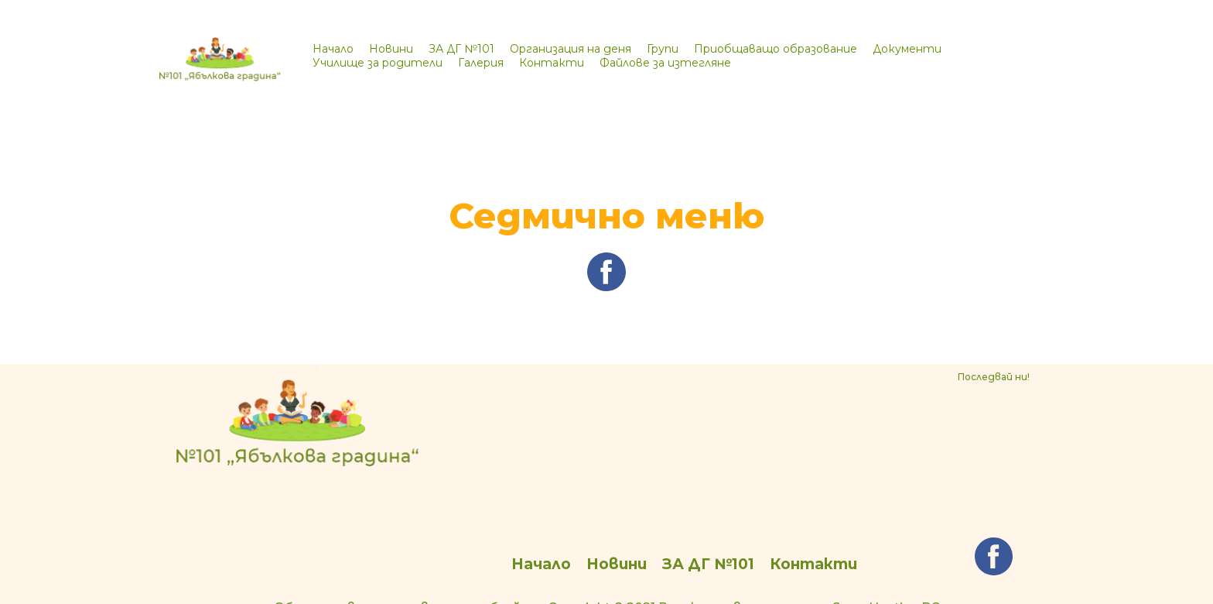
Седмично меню (606, 215)
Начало (333, 49)
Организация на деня (570, 49)
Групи (662, 49)
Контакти (551, 63)
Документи (907, 49)
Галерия (481, 63)
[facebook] (606, 286)
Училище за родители (377, 63)
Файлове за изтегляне (665, 63)
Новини (391, 49)
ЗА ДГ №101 (461, 49)
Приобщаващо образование (775, 49)
